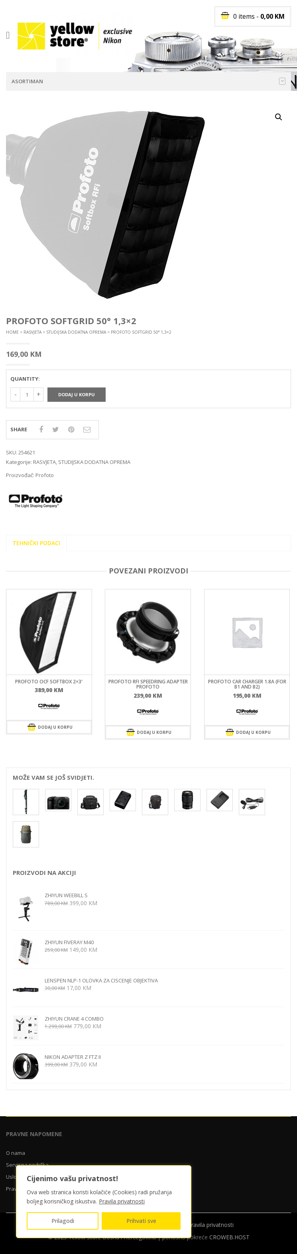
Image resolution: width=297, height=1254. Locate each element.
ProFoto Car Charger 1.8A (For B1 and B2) (247, 684)
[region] (103, 1201)
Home (12, 332)
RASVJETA (32, 332)
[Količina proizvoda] (27, 394)
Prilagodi (62, 1221)
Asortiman (148, 81)
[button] (278, 117)
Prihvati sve (141, 1221)
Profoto (44, 475)
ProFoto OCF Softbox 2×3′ (49, 681)
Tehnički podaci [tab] (36, 543)
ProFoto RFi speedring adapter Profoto (148, 684)
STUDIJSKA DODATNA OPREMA (76, 332)
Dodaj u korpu (76, 394)
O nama (15, 1152)
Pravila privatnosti (122, 1201)
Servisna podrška (27, 1164)
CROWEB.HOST (229, 1237)
